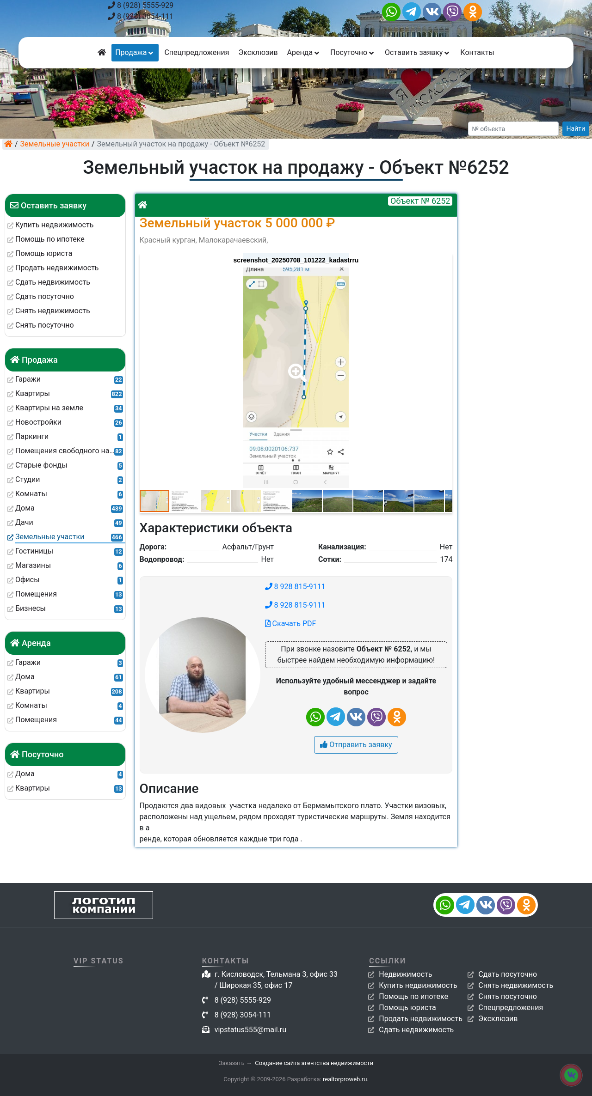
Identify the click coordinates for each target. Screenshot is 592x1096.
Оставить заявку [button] (418, 52)
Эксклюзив (258, 52)
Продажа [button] (135, 52)
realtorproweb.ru (345, 1079)
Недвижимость (405, 974)
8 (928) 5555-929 (140, 5)
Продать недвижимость (420, 1018)
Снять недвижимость (515, 985)
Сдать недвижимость (416, 1029)
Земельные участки (54, 144)
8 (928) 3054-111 (140, 16)
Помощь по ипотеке (413, 996)
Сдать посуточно (507, 974)
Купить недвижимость (418, 985)
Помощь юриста (407, 1007)
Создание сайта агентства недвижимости (314, 1062)
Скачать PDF (290, 623)
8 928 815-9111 (295, 586)
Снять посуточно (507, 996)
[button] (295, 366)
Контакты (477, 52)
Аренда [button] (304, 52)
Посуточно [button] (353, 52)
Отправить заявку (356, 744)
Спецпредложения (196, 52)
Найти (576, 128)
